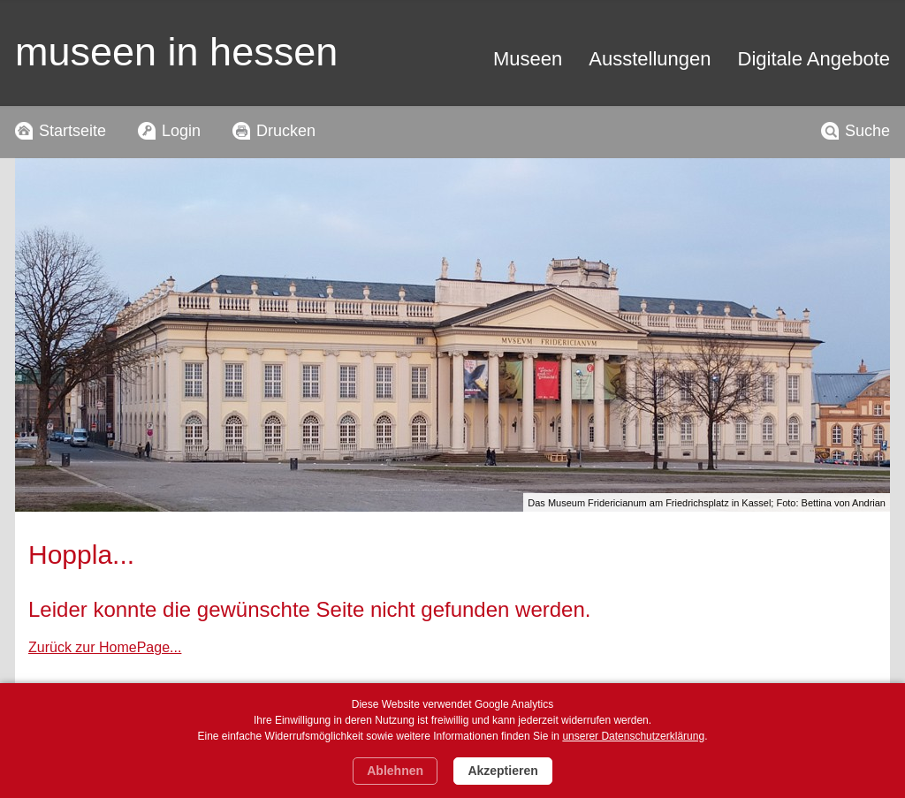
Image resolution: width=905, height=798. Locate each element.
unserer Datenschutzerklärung (633, 736)
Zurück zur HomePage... (104, 647)
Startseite (72, 131)
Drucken (286, 131)
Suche (867, 131)
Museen (527, 59)
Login (181, 131)
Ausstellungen (650, 59)
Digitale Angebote (814, 59)
